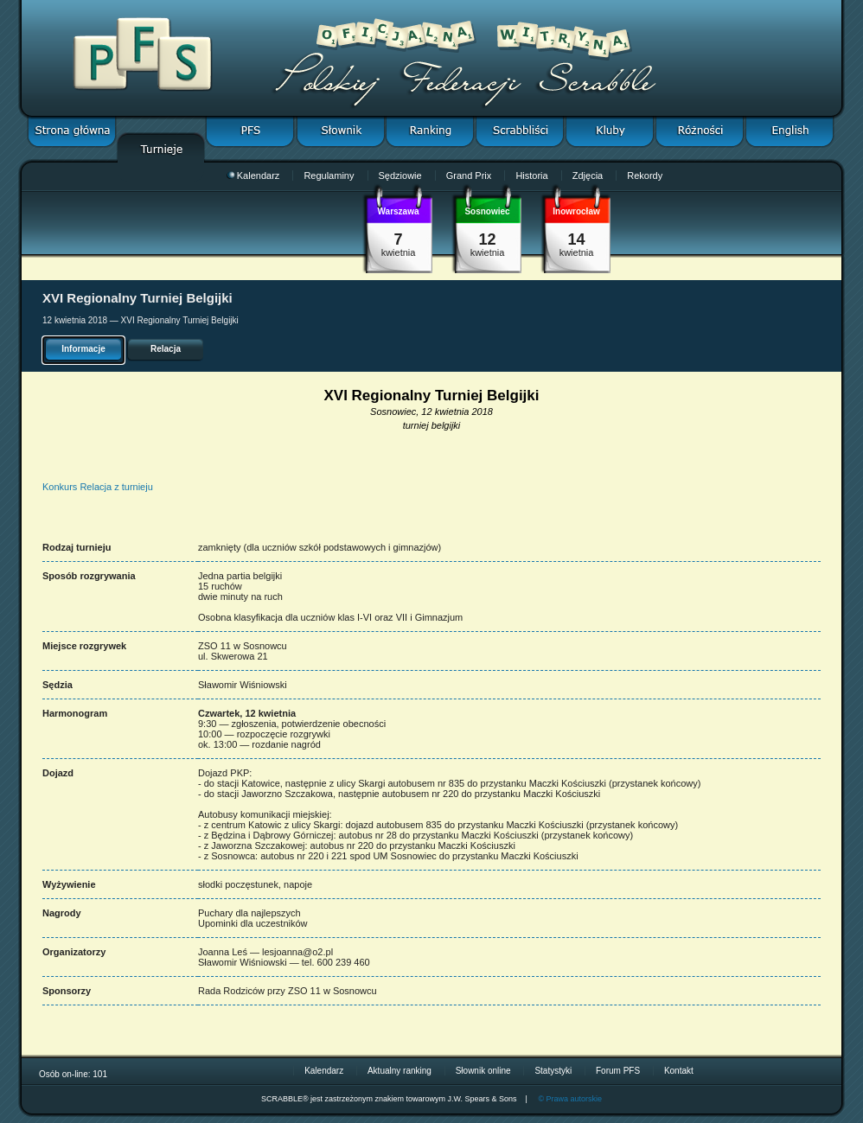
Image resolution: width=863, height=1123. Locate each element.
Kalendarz (253, 175)
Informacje (83, 349)
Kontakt (679, 1070)
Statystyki (553, 1070)
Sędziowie (400, 175)
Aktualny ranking (400, 1070)
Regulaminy (329, 175)
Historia (531, 175)
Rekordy (644, 175)
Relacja (165, 349)
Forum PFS (618, 1070)
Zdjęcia (587, 175)
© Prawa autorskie (570, 1098)
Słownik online (483, 1070)
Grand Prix (469, 175)
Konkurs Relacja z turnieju (97, 487)
